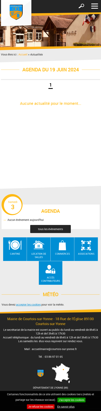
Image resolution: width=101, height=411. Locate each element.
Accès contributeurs (50, 279)
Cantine (15, 253)
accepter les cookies (28, 304)
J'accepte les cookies (71, 400)
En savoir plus (66, 406)
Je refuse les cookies (40, 406)
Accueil (22, 54)
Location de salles (38, 255)
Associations (86, 253)
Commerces (62, 253)
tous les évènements (50, 229)
